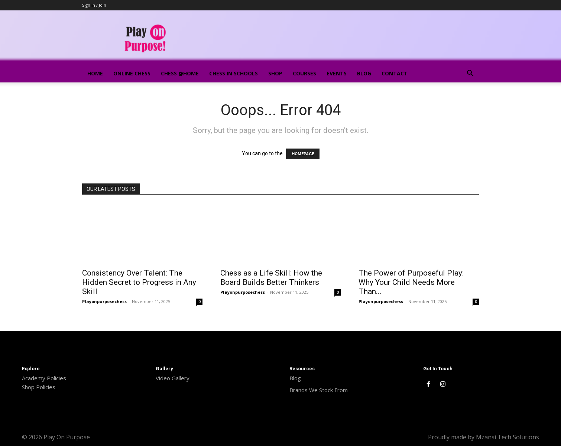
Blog (364, 73)
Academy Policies (44, 378)
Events (337, 73)
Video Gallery (172, 378)
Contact (395, 73)
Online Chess (131, 73)
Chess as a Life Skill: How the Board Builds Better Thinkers (271, 277)
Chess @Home (180, 73)
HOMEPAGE (303, 154)
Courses (304, 73)
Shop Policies (38, 387)
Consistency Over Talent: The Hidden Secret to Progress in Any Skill (139, 282)
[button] (470, 74)
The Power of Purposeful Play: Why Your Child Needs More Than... (411, 282)
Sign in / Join (94, 5)
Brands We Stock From (318, 390)
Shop (275, 73)
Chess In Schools (233, 73)
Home (95, 73)
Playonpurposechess (104, 301)
